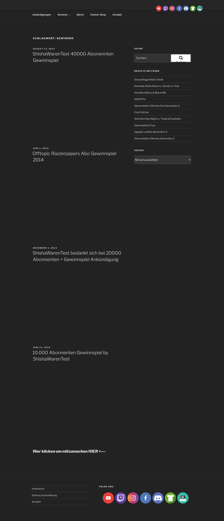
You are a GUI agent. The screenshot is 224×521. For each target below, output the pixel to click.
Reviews (64, 14)
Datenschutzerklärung (44, 495)
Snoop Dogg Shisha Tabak (148, 79)
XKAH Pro (140, 99)
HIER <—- (97, 451)
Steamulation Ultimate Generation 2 (154, 138)
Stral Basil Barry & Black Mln (150, 92)
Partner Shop (98, 14)
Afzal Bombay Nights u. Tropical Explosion (157, 118)
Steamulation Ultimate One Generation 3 (157, 105)
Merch (80, 14)
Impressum (38, 488)
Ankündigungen (42, 14)
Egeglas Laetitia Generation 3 (150, 131)
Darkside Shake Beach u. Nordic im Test (156, 85)
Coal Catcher (141, 112)
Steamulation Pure (144, 125)
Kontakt (117, 14)
